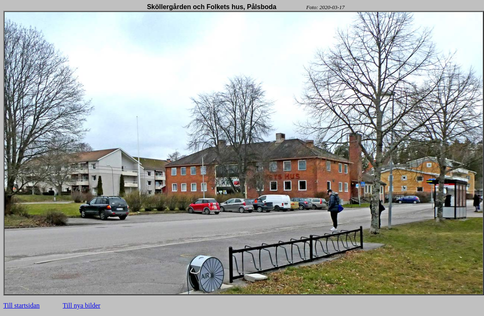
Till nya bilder (82, 305)
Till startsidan (21, 305)
